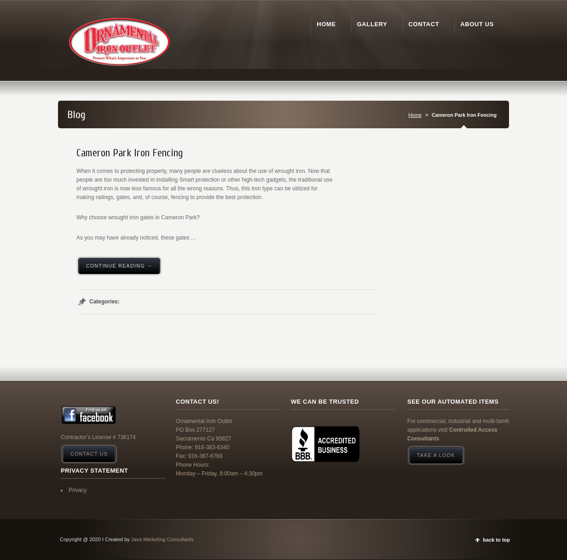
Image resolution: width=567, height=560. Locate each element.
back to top (496, 540)
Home (415, 115)
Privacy (78, 490)
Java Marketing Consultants (162, 539)
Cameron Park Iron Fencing (129, 153)
